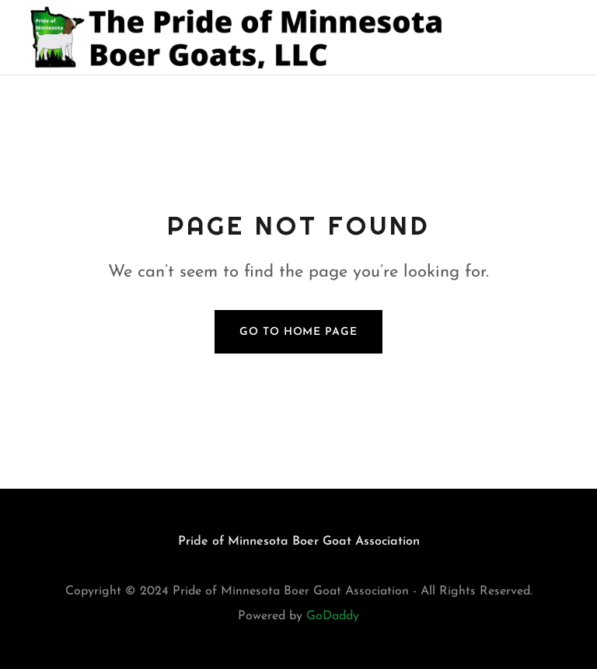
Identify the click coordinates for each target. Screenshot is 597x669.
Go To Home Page (298, 332)
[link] (242, 37)
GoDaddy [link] (332, 616)
